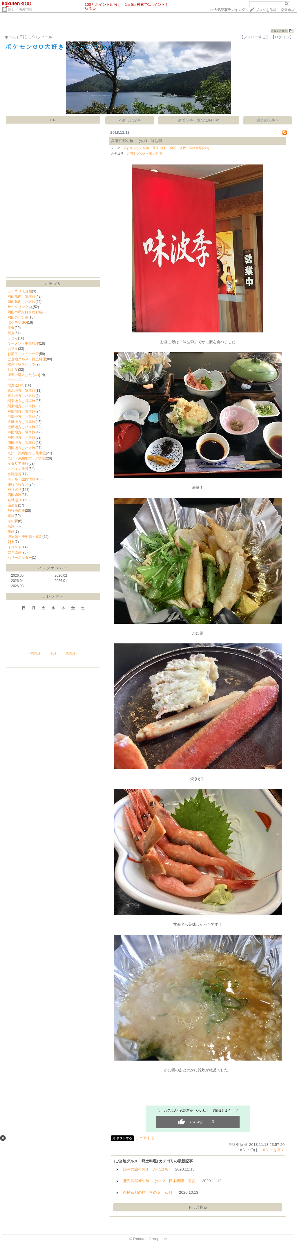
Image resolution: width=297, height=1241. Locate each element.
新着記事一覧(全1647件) (199, 120)
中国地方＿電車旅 (21, 432)
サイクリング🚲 (20, 307)
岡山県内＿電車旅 (21, 296)
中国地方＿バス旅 (21, 437)
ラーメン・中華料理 (23, 343)
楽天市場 (288, 10)
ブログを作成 (266, 10)
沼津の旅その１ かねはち (145, 1169)
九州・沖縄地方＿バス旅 (27, 458)
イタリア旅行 (18, 464)
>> (227, 10)
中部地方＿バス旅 (21, 417)
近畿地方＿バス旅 (21, 427)
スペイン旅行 (18, 469)
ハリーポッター (20, 558)
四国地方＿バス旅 (21, 448)
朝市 (11, 542)
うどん (13, 338)
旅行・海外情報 (20, 9)
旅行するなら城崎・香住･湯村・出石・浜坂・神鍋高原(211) (166, 148)
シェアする (144, 1138)
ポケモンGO (17, 323)
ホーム (10, 37)
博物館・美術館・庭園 (25, 537)
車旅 (11, 516)
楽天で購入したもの (23, 375)
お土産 (13, 370)
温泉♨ (13, 505)
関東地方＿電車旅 (21, 401)
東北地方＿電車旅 (21, 390)
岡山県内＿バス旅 (21, 302)
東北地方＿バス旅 (21, 396)
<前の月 (34, 653)
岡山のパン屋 (18, 317)
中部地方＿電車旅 (21, 411)
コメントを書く (271, 1150)
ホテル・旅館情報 (21, 479)
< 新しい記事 (130, 120)
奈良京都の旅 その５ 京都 (147, 1192)
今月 (53, 653)
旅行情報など (18, 484)
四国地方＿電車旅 (21, 443)
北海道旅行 (16, 385)
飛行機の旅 (16, 511)
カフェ (13, 349)
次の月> (71, 653)
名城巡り (14, 500)
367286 (279, 31)
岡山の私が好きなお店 (25, 312)
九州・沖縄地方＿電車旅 (27, 453)
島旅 (11, 526)
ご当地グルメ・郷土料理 (27, 359)
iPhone (13, 380)
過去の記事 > (267, 120)
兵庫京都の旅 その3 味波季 (136, 141)
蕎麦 (11, 333)
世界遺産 (14, 552)
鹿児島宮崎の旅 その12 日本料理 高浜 (159, 1181)
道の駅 (13, 521)
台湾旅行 (14, 474)
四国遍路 (14, 495)
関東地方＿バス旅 (21, 406)
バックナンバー (53, 568)
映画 (11, 531)
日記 (23, 37)
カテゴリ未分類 (20, 291)
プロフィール (41, 37)
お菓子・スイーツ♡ (23, 354)
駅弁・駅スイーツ (21, 364)
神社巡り (14, 490)
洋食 (11, 328)
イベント (14, 547)
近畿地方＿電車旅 (21, 422)
